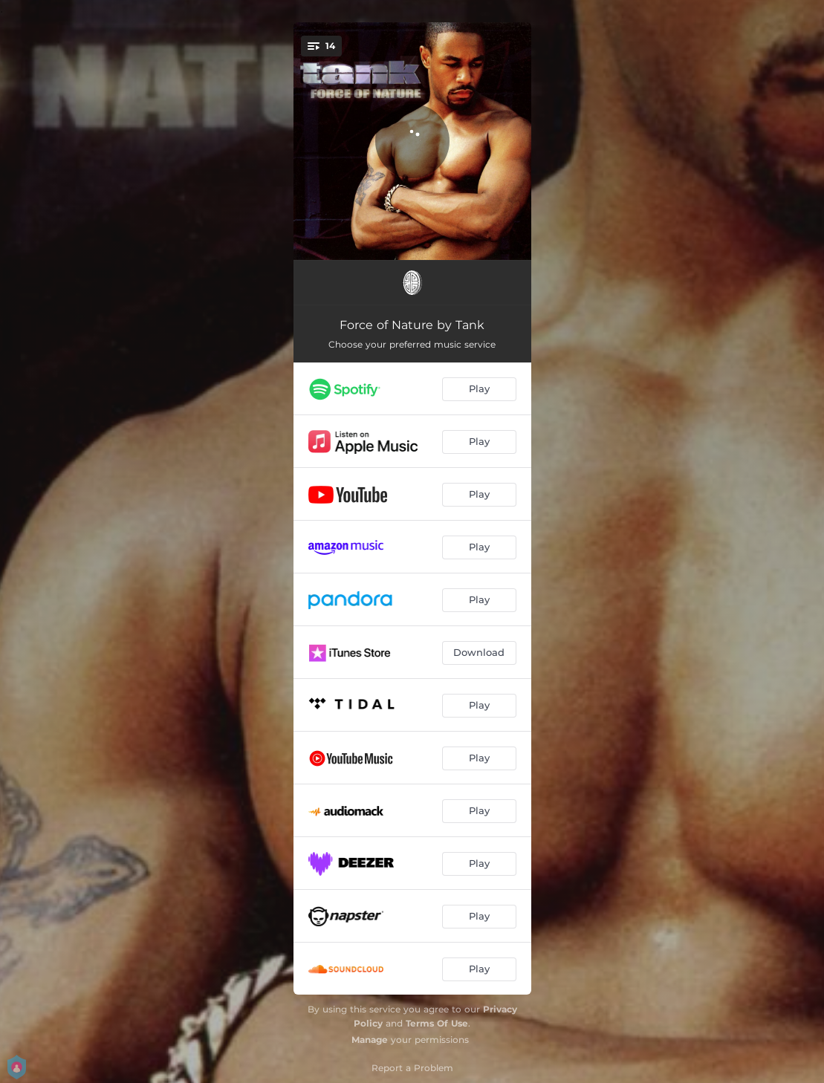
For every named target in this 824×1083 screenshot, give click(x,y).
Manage (369, 1039)
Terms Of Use (437, 1023)
